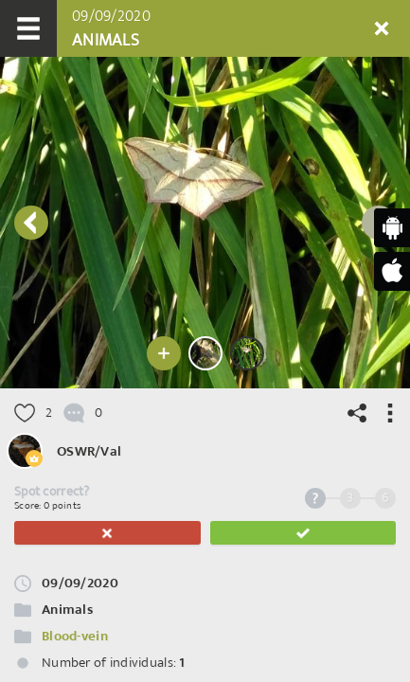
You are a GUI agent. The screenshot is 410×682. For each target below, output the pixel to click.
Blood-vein (75, 636)
